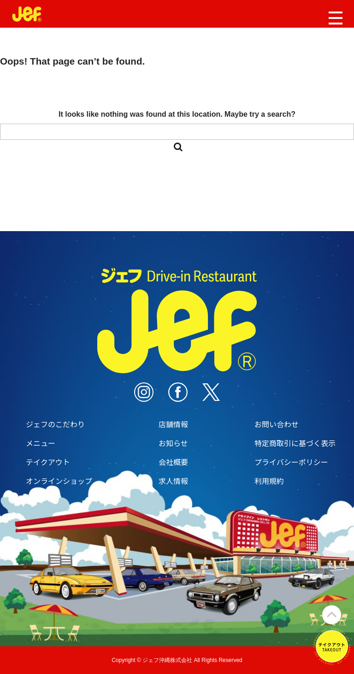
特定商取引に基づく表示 (295, 442)
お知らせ (173, 442)
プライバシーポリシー (291, 461)
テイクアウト (48, 461)
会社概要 (173, 461)
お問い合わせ (276, 423)
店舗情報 (173, 423)
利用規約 (269, 480)
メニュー (40, 442)
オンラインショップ (59, 480)
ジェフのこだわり (55, 423)
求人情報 (173, 480)
